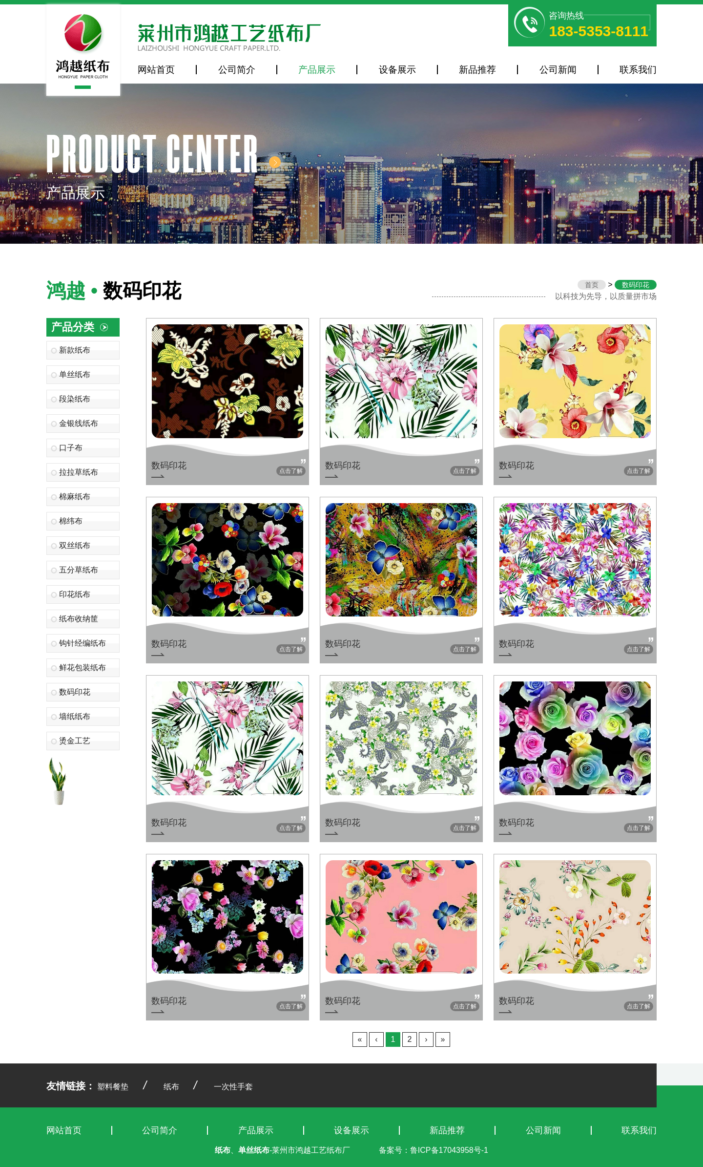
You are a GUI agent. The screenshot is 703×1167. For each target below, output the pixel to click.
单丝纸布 (74, 374)
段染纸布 (74, 399)
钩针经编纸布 (82, 643)
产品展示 (316, 69)
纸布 (171, 1086)
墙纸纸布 (74, 716)
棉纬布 (71, 521)
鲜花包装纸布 (82, 667)
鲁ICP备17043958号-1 (449, 1150)
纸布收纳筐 (78, 619)
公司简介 (236, 69)
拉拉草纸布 (78, 472)
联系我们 (638, 69)
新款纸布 (74, 350)
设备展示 (397, 69)
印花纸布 (74, 594)
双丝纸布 (74, 545)
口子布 (71, 448)
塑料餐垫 (112, 1086)
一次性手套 (233, 1086)
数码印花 (74, 692)
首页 (592, 285)
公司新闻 (558, 69)
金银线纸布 (78, 423)
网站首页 (156, 69)
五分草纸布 (78, 570)
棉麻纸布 (74, 496)
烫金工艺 (74, 741)
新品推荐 (477, 69)
